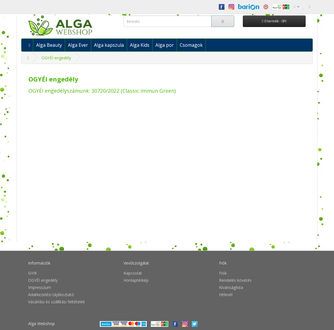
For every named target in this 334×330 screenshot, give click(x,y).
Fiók (223, 273)
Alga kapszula (109, 45)
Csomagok (191, 45)
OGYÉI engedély (56, 58)
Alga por (164, 45)
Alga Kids (139, 45)
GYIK (32, 273)
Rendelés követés (235, 280)
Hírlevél (226, 294)
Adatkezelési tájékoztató (51, 294)
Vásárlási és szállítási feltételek (56, 301)
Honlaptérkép (136, 280)
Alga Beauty (49, 45)
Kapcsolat (133, 273)
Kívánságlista (231, 287)
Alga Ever (78, 45)
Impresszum (39, 287)
